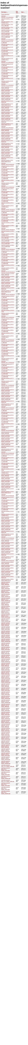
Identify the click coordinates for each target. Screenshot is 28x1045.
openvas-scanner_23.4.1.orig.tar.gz (7, 186)
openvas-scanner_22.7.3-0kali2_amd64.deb (7, 398)
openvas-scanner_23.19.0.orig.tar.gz (8, 271)
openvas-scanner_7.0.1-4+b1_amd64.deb (7, 36)
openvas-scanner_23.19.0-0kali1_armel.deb (7, 280)
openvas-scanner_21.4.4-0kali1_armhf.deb (7, 478)
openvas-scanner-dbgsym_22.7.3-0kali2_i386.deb (5, 644)
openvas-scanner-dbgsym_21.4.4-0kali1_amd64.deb (5, 701)
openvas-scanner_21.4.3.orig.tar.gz (7, 495)
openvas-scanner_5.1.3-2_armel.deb (7, 48)
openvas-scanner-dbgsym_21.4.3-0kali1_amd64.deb (5, 721)
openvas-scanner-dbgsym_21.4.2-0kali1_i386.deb (5, 726)
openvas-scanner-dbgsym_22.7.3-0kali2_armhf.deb (5, 648)
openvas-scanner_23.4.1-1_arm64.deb (7, 198)
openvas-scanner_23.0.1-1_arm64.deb (7, 328)
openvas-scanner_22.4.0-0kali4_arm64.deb (7, 441)
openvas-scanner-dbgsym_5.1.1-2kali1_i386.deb (5, 603)
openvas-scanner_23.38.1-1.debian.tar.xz (7, 226)
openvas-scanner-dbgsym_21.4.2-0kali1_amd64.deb (5, 742)
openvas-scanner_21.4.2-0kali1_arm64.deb (7, 549)
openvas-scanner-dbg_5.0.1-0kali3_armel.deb (5, 773)
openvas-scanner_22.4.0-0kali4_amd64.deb (7, 444)
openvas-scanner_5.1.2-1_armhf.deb (7, 67)
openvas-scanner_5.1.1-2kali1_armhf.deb (7, 110)
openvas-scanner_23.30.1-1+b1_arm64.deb (7, 243)
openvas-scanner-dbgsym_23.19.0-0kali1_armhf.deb (5, 628)
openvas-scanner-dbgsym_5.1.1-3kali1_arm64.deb (5, 595)
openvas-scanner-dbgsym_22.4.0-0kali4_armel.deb (5, 673)
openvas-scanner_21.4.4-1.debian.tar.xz (7, 472)
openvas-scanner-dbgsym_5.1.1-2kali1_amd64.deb (5, 620)
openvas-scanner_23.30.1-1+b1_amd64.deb (7, 246)
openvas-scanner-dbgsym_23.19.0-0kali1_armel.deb (5, 632)
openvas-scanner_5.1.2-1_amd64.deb (7, 76)
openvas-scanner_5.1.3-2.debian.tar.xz (7, 59)
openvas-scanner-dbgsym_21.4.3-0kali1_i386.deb (5, 705)
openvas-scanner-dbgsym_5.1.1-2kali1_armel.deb (5, 612)
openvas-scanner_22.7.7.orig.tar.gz (7, 362)
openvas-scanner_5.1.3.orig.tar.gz (7, 39)
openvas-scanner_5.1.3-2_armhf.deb (7, 45)
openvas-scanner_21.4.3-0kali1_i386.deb (7, 517)
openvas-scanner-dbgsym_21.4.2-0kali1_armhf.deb (5, 730)
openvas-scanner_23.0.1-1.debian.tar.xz (7, 336)
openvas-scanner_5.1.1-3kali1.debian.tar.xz (7, 104)
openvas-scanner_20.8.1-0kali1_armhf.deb (7, 565)
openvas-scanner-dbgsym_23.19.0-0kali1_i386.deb (5, 624)
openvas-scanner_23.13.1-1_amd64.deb (7, 308)
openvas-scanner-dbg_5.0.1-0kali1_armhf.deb (5, 784)
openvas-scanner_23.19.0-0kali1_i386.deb (7, 274)
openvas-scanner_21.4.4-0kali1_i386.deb (7, 475)
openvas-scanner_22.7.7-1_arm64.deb (7, 373)
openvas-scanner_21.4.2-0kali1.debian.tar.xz (7, 557)
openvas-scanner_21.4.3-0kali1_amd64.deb (7, 529)
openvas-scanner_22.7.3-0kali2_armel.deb (7, 393)
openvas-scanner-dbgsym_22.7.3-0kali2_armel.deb (5, 652)
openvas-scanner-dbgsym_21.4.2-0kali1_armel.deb (5, 734)
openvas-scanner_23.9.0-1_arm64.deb (7, 175)
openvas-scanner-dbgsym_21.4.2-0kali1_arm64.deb (5, 738)
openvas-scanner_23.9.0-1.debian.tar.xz (7, 183)
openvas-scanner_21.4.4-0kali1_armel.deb (7, 481)
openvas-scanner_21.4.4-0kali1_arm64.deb (7, 483)
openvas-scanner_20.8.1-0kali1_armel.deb (7, 568)
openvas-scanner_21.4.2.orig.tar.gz (7, 537)
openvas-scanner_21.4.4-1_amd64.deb (7, 466)
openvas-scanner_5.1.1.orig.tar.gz (7, 84)
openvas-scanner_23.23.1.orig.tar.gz (8, 248)
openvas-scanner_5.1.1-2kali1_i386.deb (7, 107)
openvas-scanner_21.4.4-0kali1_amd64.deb (7, 486)
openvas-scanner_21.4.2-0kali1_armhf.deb (7, 543)
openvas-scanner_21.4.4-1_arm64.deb (7, 464)
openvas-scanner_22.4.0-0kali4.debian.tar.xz (7, 449)
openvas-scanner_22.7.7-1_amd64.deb (7, 376)
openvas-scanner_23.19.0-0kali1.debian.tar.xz (7, 291)
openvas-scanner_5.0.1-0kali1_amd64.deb (7, 155)
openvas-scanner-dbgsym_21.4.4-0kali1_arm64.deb (5, 697)
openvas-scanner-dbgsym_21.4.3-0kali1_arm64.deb (5, 717)
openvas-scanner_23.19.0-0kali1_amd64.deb (7, 285)
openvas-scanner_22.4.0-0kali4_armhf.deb (7, 435)
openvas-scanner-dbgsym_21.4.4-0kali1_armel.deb (5, 693)
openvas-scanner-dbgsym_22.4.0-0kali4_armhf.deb (5, 669)
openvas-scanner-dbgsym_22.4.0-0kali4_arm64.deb (5, 677)
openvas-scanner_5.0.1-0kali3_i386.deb (7, 130)
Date (22, 12)
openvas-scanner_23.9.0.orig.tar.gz (7, 164)
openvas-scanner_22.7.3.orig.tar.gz (7, 384)
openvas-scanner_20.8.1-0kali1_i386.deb (7, 563)
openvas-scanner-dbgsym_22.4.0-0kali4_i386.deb (5, 664)
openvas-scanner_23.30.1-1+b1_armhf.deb (7, 240)
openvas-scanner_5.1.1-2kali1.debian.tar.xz (7, 124)
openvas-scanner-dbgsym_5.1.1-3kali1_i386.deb (5, 583)
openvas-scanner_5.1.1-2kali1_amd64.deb (7, 118)
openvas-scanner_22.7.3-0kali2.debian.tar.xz (7, 404)
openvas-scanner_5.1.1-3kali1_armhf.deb (7, 90)
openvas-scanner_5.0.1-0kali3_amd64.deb (7, 138)
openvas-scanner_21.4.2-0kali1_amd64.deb (7, 551)
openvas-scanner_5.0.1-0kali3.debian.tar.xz (7, 144)
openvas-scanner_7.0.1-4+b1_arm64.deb (7, 33)
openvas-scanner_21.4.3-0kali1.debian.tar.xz (7, 534)
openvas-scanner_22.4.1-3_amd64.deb (7, 421)
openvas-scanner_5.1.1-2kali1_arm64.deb (7, 115)
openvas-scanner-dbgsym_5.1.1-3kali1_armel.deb (5, 591)
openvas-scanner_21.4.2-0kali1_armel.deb (7, 546)
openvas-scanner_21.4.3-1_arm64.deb (7, 506)
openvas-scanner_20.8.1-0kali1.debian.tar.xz (7, 580)
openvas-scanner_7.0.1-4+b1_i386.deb (7, 25)
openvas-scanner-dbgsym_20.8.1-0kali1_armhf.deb (5, 750)
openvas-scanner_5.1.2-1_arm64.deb (7, 73)
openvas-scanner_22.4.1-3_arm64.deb (7, 418)
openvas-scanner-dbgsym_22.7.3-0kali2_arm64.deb (5, 656)
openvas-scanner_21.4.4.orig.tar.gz (7, 452)
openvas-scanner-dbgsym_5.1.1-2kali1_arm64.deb (5, 616)
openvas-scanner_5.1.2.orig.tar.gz (7, 62)
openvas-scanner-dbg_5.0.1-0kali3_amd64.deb (5, 777)
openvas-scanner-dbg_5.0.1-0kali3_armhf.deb (5, 769)
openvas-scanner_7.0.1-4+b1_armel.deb (7, 31)
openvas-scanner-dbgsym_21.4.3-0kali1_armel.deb (5, 713)
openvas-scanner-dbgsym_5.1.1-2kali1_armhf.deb (5, 608)
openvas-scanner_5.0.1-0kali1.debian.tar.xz (7, 161)
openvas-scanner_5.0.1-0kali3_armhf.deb (7, 132)
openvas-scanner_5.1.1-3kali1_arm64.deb (7, 96)
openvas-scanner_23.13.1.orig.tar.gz (8, 294)
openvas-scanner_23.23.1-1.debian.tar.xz (7, 268)
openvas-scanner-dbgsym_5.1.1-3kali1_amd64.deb (5, 599)
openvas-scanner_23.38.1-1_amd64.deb (7, 220)
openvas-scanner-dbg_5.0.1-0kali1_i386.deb (7, 781)
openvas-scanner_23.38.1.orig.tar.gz (8, 209)
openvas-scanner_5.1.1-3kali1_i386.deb (7, 87)
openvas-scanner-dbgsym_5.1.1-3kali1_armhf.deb (5, 587)
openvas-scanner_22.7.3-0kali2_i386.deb (7, 387)
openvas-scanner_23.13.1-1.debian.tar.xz (7, 314)
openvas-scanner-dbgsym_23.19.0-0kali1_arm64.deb (5, 636)
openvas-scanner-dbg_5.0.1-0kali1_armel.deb (5, 788)
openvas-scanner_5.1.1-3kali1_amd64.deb (7, 98)
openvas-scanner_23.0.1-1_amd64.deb (7, 331)
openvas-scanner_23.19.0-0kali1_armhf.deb (7, 277)
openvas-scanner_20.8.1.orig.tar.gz (7, 560)
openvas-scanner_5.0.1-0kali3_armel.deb (7, 135)
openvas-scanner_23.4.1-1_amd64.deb (7, 200)
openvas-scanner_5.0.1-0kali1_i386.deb (7, 147)
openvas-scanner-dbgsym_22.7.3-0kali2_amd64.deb (5, 660)
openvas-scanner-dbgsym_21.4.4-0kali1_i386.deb (5, 685)
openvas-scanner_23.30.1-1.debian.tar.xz (7, 234)
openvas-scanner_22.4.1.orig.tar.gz (7, 407)
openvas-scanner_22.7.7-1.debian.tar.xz (7, 382)
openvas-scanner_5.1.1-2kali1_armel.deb (7, 113)
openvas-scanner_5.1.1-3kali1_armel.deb (7, 93)
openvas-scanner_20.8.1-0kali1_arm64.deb (7, 571)
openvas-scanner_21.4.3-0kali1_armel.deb (7, 523)
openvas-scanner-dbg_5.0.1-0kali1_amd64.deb (5, 792)
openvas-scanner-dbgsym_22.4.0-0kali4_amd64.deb (5, 681)
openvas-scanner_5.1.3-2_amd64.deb (7, 53)
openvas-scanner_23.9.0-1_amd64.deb (7, 178)
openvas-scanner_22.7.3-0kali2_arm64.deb (7, 396)
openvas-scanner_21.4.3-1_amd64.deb (7, 509)
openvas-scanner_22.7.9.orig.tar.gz (7, 339)
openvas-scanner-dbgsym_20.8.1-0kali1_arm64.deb (5, 758)
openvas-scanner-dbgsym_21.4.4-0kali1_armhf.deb (5, 689)
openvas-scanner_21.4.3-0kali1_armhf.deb (7, 520)
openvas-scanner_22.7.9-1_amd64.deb (7, 353)
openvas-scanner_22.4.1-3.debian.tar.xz (7, 427)
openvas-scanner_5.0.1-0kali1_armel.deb (7, 152)
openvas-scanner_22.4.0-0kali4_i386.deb (7, 432)
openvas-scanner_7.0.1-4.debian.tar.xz (7, 22)
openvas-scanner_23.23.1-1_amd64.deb (7, 263)
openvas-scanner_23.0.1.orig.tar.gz (7, 316)
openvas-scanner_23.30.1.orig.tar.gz (8, 229)
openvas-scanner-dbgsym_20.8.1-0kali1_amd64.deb (5, 762)
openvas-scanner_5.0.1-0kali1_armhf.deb (7, 149)
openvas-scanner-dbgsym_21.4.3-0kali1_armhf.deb (5, 709)
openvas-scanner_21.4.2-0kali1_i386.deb (7, 540)
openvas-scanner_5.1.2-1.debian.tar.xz (7, 81)
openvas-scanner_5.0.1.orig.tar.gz (7, 127)
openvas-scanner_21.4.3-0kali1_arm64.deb (7, 526)
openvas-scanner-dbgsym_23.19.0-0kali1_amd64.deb (5, 640)
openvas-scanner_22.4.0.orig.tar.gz (7, 430)
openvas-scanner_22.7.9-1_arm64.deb (7, 350)
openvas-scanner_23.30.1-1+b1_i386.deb (7, 237)
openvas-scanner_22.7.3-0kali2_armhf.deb (7, 390)
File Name (4, 12)
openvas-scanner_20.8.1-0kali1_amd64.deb (7, 574)
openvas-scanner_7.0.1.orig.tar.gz (7, 16)
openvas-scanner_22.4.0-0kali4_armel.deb (7, 438)
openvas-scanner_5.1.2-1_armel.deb (7, 70)
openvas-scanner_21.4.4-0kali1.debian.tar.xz (7, 492)
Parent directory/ (5, 14)
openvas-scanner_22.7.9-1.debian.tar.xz (7, 359)
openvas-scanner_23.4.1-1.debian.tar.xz (7, 206)
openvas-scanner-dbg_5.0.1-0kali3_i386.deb (7, 766)
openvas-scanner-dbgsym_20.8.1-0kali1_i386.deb (5, 746)
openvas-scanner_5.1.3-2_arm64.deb (7, 50)
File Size (17, 12)
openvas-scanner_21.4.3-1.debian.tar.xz (7, 515)
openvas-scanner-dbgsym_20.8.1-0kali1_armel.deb (5, 754)
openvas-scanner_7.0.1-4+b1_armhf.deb (7, 28)
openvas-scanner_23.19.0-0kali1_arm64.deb (7, 282)
